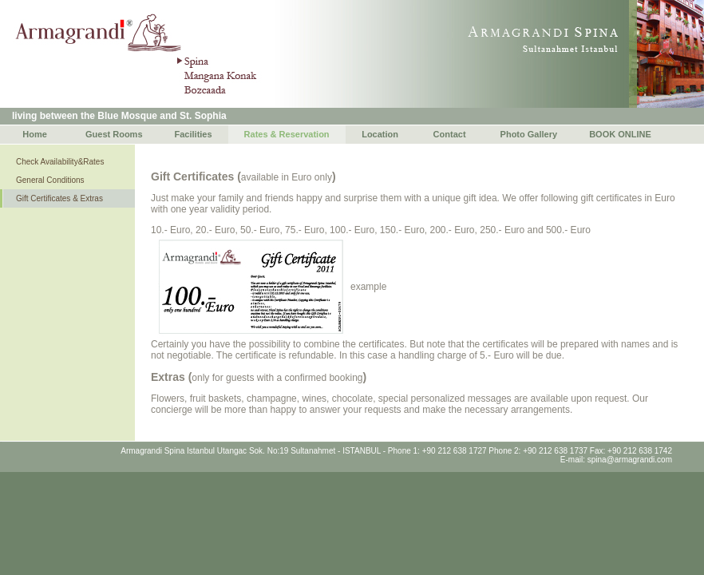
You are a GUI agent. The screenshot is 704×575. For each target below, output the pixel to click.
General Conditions (50, 180)
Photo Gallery (529, 134)
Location (380, 134)
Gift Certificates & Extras (59, 198)
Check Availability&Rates (60, 161)
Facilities (193, 134)
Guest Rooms (114, 134)
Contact (449, 134)
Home (34, 134)
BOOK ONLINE (620, 134)
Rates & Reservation (287, 134)
